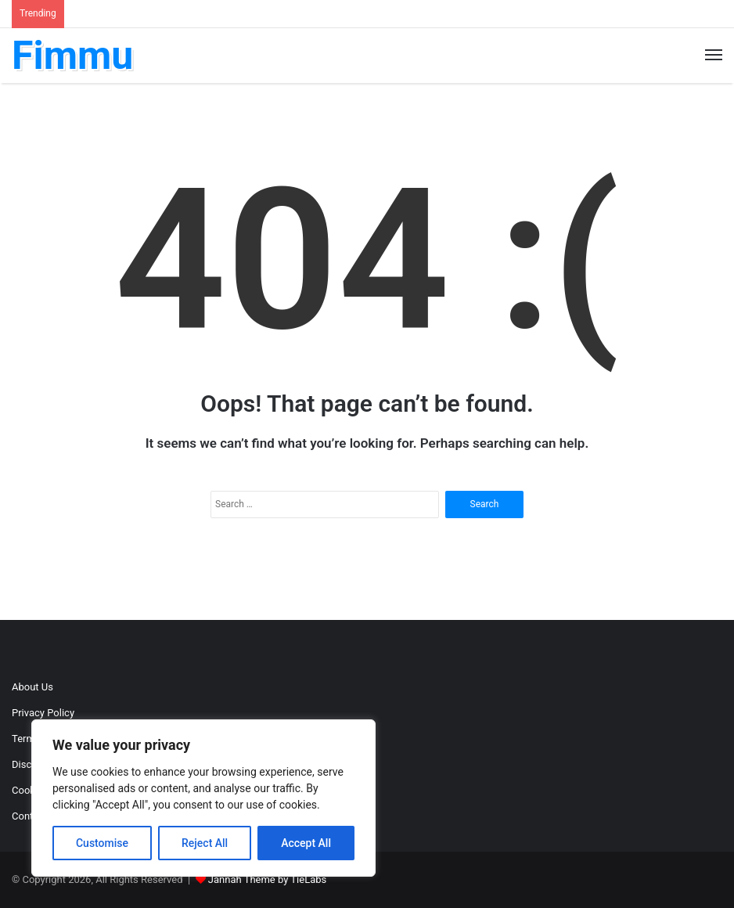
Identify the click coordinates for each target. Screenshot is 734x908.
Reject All (205, 843)
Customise (102, 843)
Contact (29, 816)
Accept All (306, 843)
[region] (203, 798)
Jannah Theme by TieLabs (267, 879)
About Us (32, 687)
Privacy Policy (43, 713)
